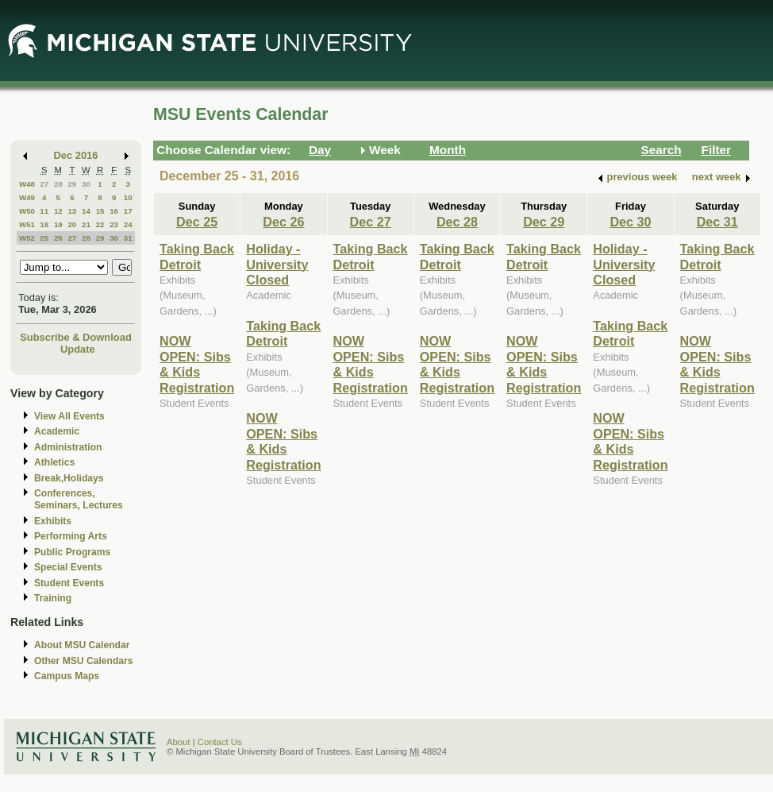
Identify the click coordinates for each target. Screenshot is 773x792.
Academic (56, 431)
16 (114, 211)
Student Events (69, 583)
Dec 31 (717, 221)
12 (58, 211)
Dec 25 (196, 221)
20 (71, 224)
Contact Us (220, 742)
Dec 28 (457, 221)
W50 (27, 211)
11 (44, 211)
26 (58, 238)
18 (44, 224)
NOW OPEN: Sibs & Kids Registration (197, 364)
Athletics (54, 462)
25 (44, 238)
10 (128, 197)
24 (128, 224)
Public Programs (72, 552)
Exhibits (52, 521)
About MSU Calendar (81, 645)
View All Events (69, 416)
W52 (27, 238)
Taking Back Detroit (197, 256)
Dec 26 (283, 221)
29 (71, 184)
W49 (27, 197)
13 (71, 211)
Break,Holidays (69, 478)
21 (86, 224)
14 (86, 211)
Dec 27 (370, 221)
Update (77, 349)
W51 (27, 224)
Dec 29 (543, 221)
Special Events (68, 567)
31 (128, 238)
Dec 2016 (76, 155)
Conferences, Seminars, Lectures (78, 499)
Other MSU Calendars (83, 660)
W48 (27, 184)
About (178, 742)
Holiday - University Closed (277, 264)
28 (58, 184)
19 (58, 224)
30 (86, 184)
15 (100, 211)
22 (100, 224)
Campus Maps (66, 676)
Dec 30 (630, 221)
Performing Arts (70, 536)
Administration (68, 447)
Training (52, 598)
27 (44, 184)
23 (114, 224)
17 (128, 211)
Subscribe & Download (76, 337)
